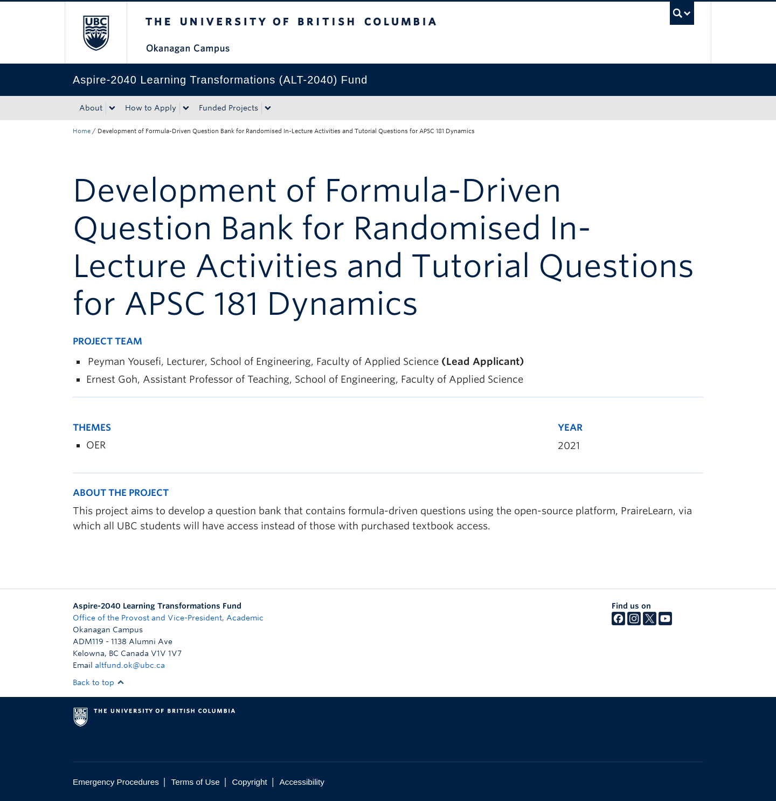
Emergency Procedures (116, 781)
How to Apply (150, 107)
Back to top (98, 682)
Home (82, 131)
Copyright (249, 781)
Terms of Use (195, 781)
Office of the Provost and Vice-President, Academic (168, 617)
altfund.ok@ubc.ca (130, 665)
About (90, 107)
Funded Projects (228, 107)
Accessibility (302, 781)
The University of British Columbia (96, 33)
